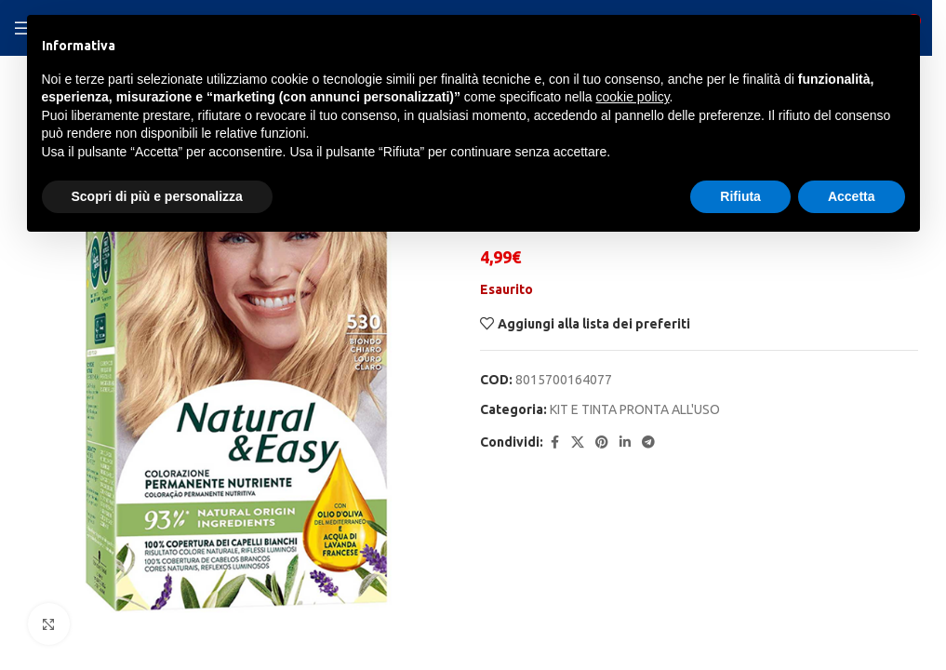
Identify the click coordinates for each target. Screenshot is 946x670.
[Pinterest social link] (602, 442)
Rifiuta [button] (740, 196)
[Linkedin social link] (625, 442)
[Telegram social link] (648, 442)
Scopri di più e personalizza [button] (157, 196)
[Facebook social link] (554, 442)
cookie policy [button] (632, 96)
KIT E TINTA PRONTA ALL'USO (635, 409)
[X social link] (578, 442)
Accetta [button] (851, 196)
